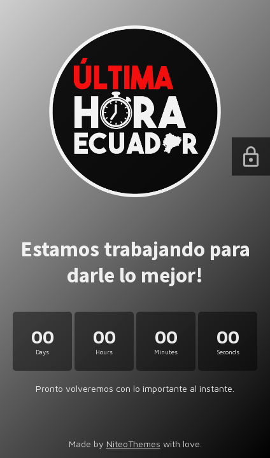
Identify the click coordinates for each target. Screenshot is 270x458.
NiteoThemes (133, 443)
